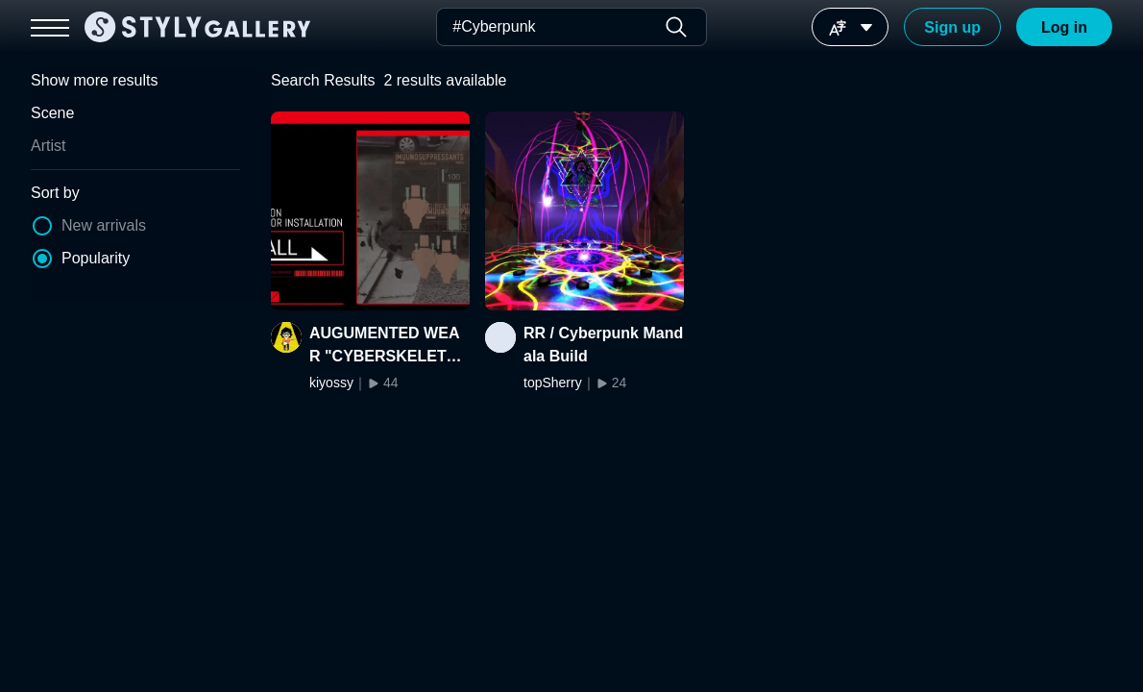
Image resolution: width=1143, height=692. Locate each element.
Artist (48, 145)
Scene (52, 113)
